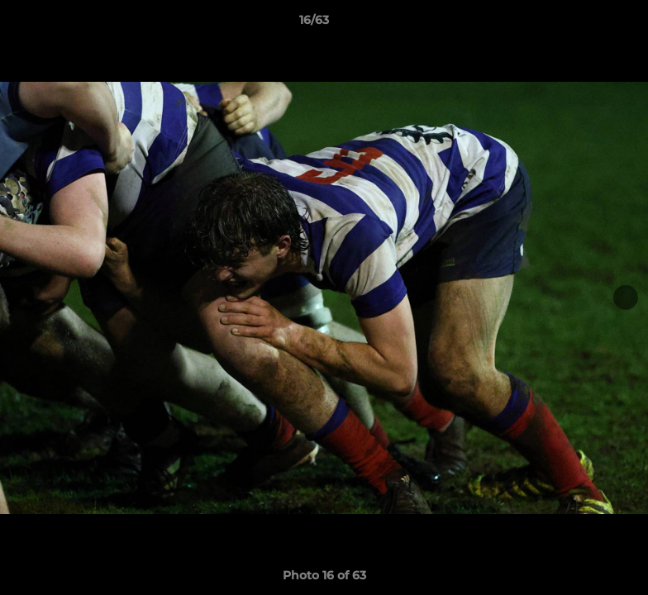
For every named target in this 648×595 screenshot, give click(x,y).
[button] (578, 24)
